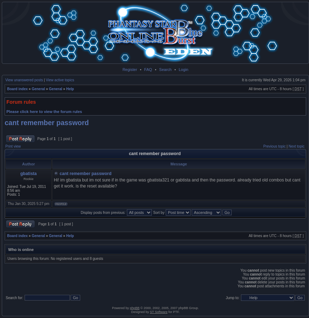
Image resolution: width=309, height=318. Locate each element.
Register (130, 69)
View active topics (60, 80)
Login (183, 69)
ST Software (159, 312)
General (38, 89)
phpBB (134, 308)
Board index (17, 89)
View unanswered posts (24, 80)
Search (165, 69)
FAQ (148, 69)
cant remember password (47, 123)
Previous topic (274, 146)
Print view (13, 146)
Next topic (296, 146)
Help (70, 89)
